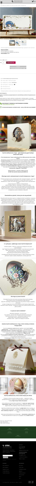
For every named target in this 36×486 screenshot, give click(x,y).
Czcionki (18, 66)
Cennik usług (21, 467)
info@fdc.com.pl (21, 448)
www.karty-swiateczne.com (13, 328)
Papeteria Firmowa (6, 469)
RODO (20, 476)
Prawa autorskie (21, 474)
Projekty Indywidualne (6, 472)
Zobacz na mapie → (22, 458)
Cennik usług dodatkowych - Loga (18, 68)
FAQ (19, 478)
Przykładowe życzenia (22, 469)
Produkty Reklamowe (6, 471)
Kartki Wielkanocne (6, 465)
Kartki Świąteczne (5, 467)
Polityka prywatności (22, 472)
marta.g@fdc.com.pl (22, 455)
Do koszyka (10, 62)
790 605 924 (14, 82)
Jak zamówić (21, 465)
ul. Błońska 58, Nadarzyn (23, 457)
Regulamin (20, 471)
